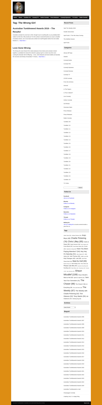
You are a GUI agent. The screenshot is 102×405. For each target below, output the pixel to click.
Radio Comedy (83, 17)
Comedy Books (68, 60)
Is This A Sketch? (68, 92)
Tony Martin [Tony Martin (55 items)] (80, 296)
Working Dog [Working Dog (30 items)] (77, 298)
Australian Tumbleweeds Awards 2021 (74, 371)
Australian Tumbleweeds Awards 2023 (74, 378)
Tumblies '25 (67, 179)
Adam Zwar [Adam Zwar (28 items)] (67, 235)
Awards (66, 56)
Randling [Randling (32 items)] (67, 268)
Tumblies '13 (67, 136)
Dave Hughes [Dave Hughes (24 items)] (84, 244)
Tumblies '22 (67, 168)
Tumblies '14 (67, 139)
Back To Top (86, 402)
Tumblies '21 (67, 165)
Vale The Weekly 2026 (70, 28)
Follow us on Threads (69, 219)
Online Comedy (44, 17)
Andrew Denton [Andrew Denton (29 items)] (76, 235)
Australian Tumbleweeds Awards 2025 (74, 385)
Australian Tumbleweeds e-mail (72, 389)
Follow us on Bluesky (69, 203)
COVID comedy (68, 78)
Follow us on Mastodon (69, 214)
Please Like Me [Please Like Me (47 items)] (70, 266)
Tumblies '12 (67, 132)
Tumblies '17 (67, 150)
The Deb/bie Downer (69, 39)
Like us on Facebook (69, 198)
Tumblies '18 (67, 154)
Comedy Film (67, 63)
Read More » (23, 40)
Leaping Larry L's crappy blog (71, 396)
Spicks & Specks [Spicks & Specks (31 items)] (79, 277)
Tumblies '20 (67, 161)
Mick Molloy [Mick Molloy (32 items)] (76, 263)
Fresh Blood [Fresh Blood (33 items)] (68, 246)
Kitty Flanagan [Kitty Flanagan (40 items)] (69, 258)
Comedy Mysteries (66, 17)
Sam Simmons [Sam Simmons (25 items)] (70, 271)
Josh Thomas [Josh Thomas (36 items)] (75, 256)
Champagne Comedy (69, 393)
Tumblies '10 (67, 125)
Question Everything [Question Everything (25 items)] (83, 265)
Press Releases (55, 17)
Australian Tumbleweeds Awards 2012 (74, 338)
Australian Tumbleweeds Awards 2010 (74, 331)
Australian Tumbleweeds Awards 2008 (74, 324)
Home (15, 17)
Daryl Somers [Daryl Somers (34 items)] (75, 244)
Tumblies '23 (67, 172)
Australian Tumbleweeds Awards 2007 (74, 320)
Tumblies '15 (67, 143)
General (66, 85)
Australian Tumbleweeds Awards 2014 (74, 345)
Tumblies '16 (67, 147)
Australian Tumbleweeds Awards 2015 (74, 349)
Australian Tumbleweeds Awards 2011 (74, 335)
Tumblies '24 (67, 176)
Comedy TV (35, 17)
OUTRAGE (67, 103)
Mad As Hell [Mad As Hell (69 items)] (80, 261)
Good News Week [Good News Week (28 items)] (78, 246)
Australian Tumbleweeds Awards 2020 (74, 367)
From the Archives (68, 82)
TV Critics (75, 17)
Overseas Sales (68, 107)
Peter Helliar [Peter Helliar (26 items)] (84, 263)
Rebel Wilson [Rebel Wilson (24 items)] (74, 268)
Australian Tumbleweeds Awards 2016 (74, 353)
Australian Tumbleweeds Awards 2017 (74, 356)
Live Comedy (67, 96)
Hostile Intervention (69, 31)
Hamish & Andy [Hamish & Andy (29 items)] (71, 249)
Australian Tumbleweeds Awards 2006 (74, 316)
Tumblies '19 (67, 158)
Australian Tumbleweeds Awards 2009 (74, 327)
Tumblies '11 (67, 129)
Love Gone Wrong (22, 48)
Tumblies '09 (67, 121)
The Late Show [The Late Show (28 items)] (77, 287)
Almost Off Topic (68, 53)
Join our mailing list (68, 224)
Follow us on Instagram (69, 208)
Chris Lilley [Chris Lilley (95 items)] (75, 241)
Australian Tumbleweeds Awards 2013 (74, 342)
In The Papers (67, 89)
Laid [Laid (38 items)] (78, 258)
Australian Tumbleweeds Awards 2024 (74, 382)
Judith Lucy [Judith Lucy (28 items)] (84, 256)
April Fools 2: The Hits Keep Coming (73, 35)
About (20, 17)
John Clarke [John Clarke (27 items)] (80, 254)
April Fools (66, 42)
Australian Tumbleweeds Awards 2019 (74, 364)
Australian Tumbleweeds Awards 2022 (74, 374)
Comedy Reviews (68, 71)
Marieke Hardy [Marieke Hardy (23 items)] (67, 263)
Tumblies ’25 (27, 17)
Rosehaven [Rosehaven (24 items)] (82, 268)
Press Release (67, 110)
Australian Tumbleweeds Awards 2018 (74, 360)
